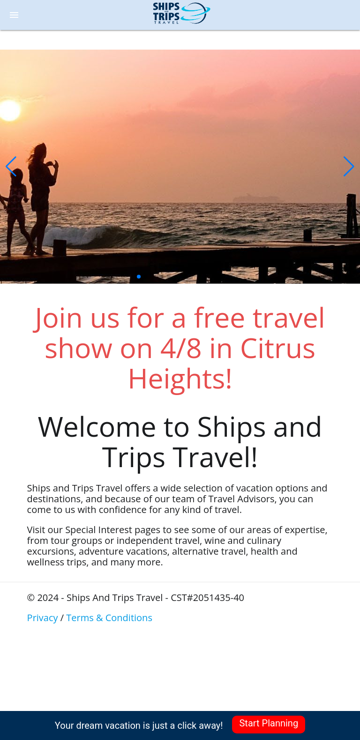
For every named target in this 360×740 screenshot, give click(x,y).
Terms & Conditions (109, 617)
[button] (11, 166)
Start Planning (268, 723)
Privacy (42, 617)
